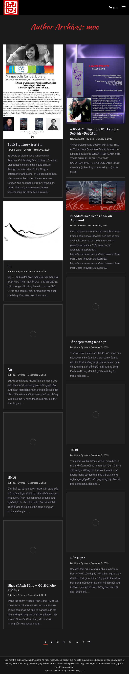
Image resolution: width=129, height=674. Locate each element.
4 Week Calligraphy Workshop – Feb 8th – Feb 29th (94, 131)
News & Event (14, 150)
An (10, 369)
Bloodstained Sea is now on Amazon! (91, 218)
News (73, 225)
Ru (10, 266)
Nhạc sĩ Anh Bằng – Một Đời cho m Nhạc (32, 587)
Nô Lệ (12, 477)
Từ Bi (74, 450)
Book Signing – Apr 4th (25, 144)
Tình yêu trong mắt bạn (88, 342)
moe (92, 26)
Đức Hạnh (77, 558)
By (27, 150)
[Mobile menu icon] (124, 8)
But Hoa (11, 271)
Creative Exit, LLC (75, 670)
